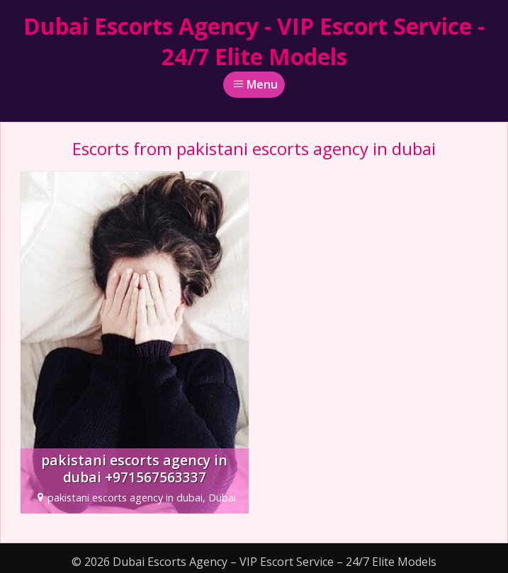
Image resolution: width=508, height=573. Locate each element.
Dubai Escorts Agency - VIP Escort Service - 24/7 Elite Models (254, 41)
